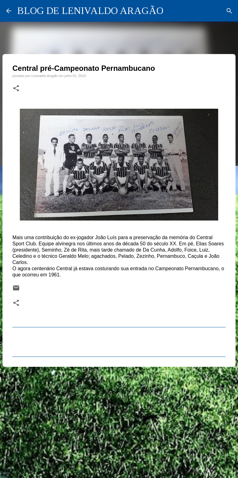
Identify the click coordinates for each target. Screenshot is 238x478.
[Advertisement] (119, 419)
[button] (16, 88)
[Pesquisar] (229, 10)
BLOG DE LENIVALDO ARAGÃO (90, 10)
